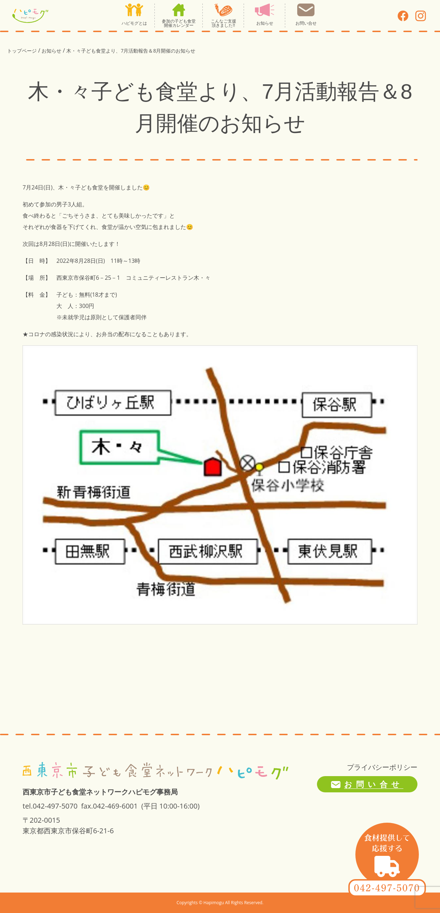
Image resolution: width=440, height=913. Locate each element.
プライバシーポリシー (382, 767)
